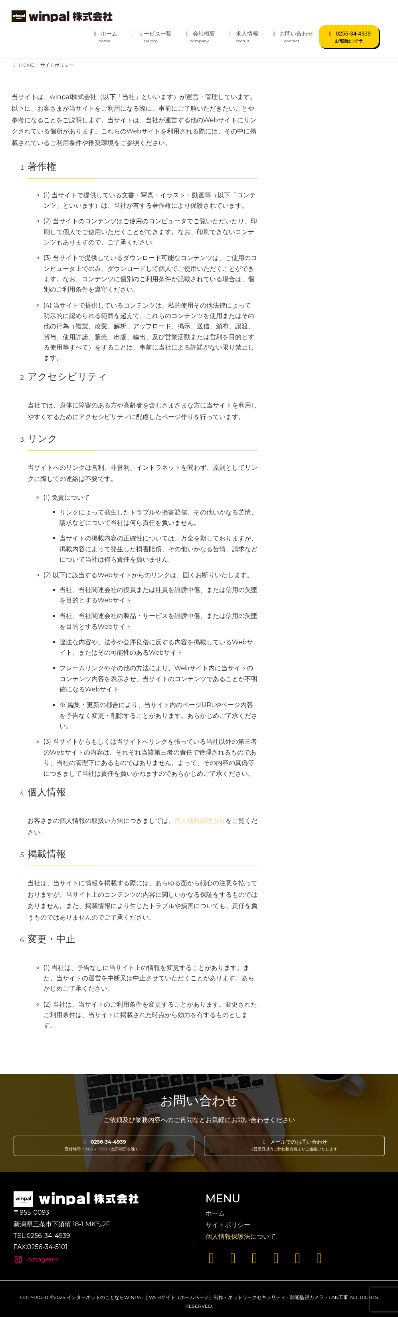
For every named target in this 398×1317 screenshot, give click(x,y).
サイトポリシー (228, 1225)
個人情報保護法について (241, 1236)
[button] (104, 1146)
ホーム (215, 1213)
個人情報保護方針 (200, 820)
